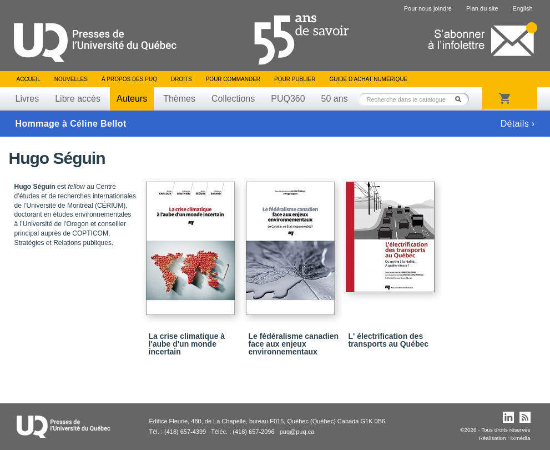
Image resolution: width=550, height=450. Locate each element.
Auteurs (132, 98)
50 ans (334, 98)
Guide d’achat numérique (369, 79)
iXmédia (521, 438)
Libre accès (77, 98)
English (522, 8)
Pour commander (233, 79)
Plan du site (482, 8)
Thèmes (179, 98)
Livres (27, 98)
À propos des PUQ (129, 79)
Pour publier (294, 79)
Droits (181, 79)
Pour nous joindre (428, 8)
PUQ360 (288, 98)
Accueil (29, 79)
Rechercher (461, 99)
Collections (233, 98)
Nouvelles (71, 79)
